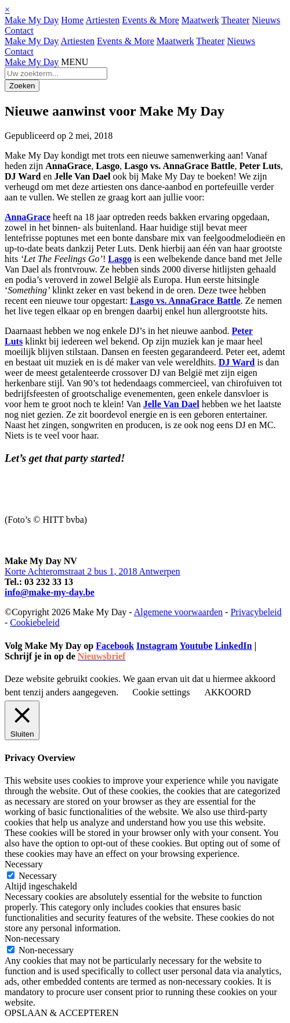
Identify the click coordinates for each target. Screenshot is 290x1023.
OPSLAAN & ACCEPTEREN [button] (61, 1013)
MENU (74, 62)
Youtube (195, 646)
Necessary (38, 876)
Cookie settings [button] (161, 692)
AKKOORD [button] (227, 692)
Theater (235, 20)
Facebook (115, 646)
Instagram (156, 646)
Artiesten (103, 20)
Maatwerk (200, 20)
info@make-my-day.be (50, 592)
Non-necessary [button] (32, 938)
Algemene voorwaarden (178, 612)
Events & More (150, 20)
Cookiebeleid (34, 622)
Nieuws (266, 20)
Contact (19, 30)
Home (72, 20)
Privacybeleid (255, 612)
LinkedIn (233, 646)
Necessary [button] (24, 864)
